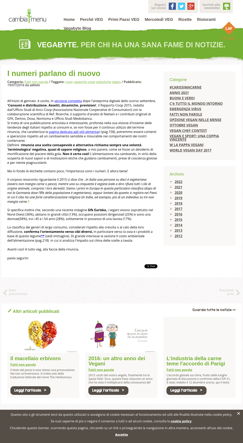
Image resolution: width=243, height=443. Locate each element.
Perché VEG (91, 19)
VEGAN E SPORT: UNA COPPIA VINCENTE (194, 137)
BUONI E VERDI (182, 98)
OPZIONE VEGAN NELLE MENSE (195, 120)
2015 (178, 219)
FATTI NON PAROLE (185, 114)
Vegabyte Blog (77, 28)
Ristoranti (206, 19)
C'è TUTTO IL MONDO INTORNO (196, 103)
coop (69, 82)
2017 (178, 209)
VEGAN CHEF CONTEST (188, 130)
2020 (178, 192)
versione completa (68, 101)
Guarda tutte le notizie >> (214, 309)
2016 (178, 214)
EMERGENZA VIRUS (185, 109)
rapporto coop (84, 82)
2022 (178, 181)
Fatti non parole (36, 82)
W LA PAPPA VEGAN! (186, 145)
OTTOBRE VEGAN (183, 125)
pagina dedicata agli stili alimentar (74, 132)
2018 (178, 203)
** (42, 236)
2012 (178, 236)
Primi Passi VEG (124, 19)
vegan (116, 82)
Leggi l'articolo (30, 390)
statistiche (103, 82)
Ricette (185, 19)
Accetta (121, 434)
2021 (178, 187)
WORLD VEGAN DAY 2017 (190, 150)
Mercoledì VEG (159, 19)
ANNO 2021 (179, 92)
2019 (178, 198)
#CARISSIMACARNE (185, 87)
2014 (178, 225)
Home (69, 19)
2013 (178, 230)
